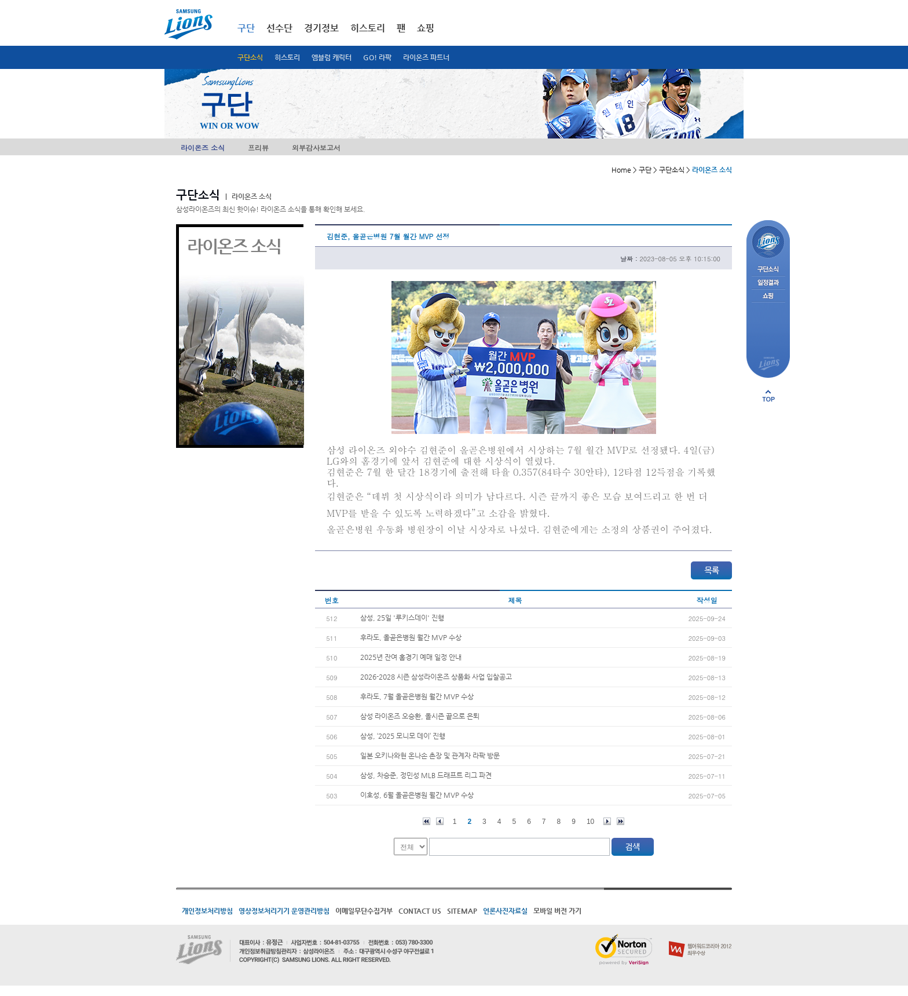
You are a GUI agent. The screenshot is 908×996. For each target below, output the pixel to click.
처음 (426, 821)
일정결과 (768, 283)
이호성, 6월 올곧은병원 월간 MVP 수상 (417, 795)
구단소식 (250, 57)
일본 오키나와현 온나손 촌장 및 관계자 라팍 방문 (430, 755)
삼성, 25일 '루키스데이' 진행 (402, 618)
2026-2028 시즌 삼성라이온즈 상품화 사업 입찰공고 (436, 677)
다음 (607, 821)
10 (590, 822)
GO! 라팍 (377, 57)
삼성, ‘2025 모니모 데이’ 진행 (402, 736)
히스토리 (287, 57)
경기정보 (321, 28)
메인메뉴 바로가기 (0, 0)
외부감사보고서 (316, 147)
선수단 (279, 28)
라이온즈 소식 (203, 147)
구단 (246, 28)
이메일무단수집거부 (364, 911)
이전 (439, 821)
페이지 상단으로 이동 (768, 396)
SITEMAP (462, 911)
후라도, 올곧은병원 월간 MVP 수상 (411, 637)
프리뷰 (258, 147)
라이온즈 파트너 (426, 57)
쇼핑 (425, 28)
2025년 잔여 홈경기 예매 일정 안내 (411, 657)
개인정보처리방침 (207, 911)
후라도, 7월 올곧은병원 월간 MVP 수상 (417, 696)
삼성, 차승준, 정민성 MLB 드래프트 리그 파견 (426, 775)
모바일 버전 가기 (557, 911)
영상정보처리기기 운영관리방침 (284, 911)
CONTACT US (419, 911)
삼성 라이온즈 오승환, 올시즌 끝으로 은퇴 (419, 716)
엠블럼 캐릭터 (332, 57)
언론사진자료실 (505, 911)
